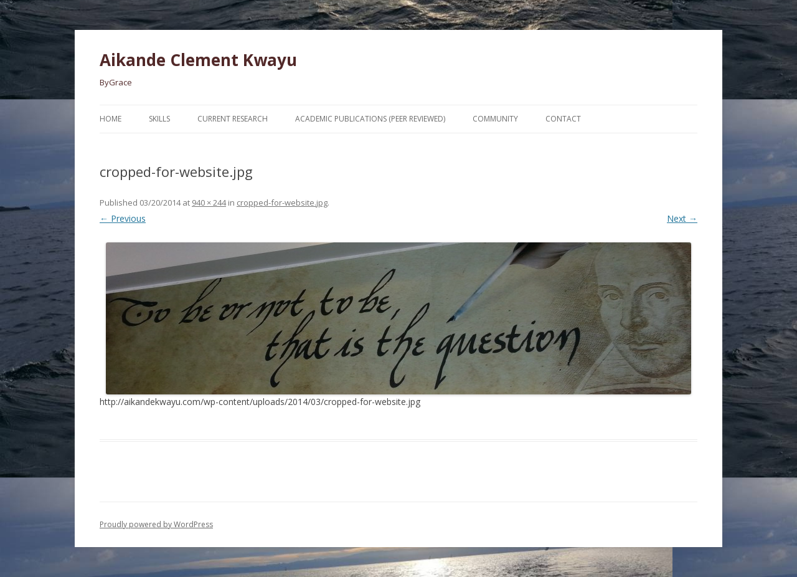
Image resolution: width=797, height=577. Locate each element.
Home (110, 118)
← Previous (123, 218)
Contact (563, 118)
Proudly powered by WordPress (156, 524)
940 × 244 (209, 202)
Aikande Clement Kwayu (198, 60)
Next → (682, 218)
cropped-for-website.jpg (282, 202)
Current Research (232, 118)
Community (495, 118)
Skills (159, 118)
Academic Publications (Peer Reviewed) (370, 118)
